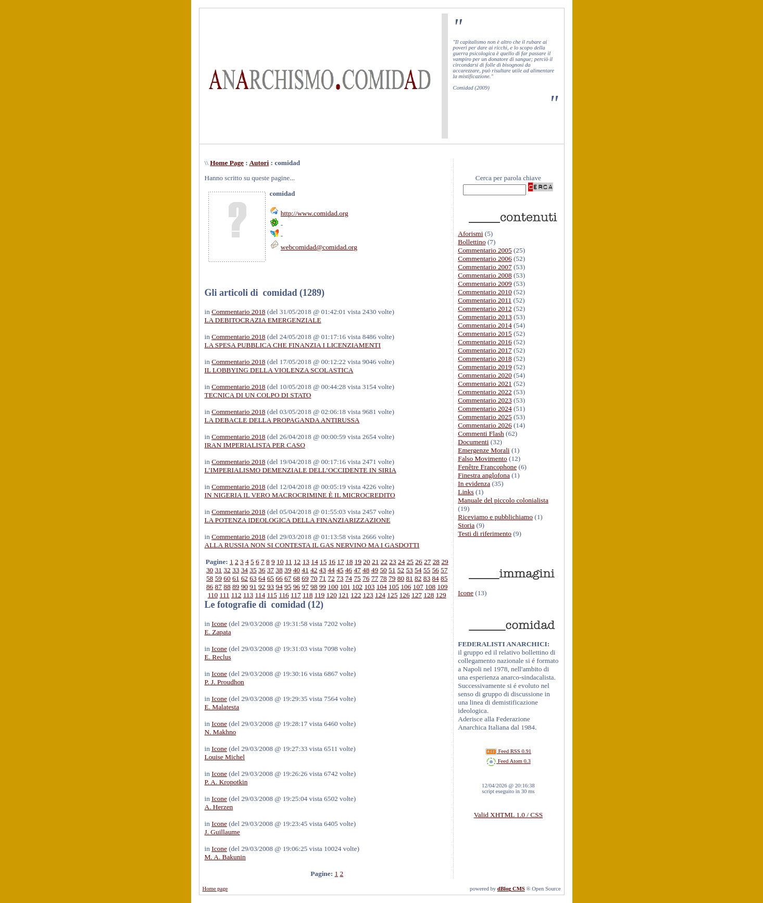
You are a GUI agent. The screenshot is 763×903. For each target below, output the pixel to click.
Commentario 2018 (238, 312)
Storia (466, 525)
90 (244, 587)
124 (380, 595)
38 (279, 570)
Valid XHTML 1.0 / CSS (508, 815)
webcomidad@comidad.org (319, 247)
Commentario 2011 (484, 300)
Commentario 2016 (484, 342)
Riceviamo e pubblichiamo (495, 517)
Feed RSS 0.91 (508, 751)
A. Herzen (219, 807)
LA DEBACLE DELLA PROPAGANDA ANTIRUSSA (282, 420)
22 (384, 562)
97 (305, 587)
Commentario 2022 (484, 392)
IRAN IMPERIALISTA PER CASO (255, 445)
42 (313, 570)
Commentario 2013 (484, 317)
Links (465, 492)
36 (261, 570)
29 (444, 562)
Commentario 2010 (484, 292)
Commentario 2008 (484, 275)
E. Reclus (218, 657)
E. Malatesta (222, 707)
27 (427, 562)
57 (444, 570)
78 (383, 578)
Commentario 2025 (484, 417)
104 (382, 587)
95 (287, 587)
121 (344, 595)
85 (444, 578)
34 (244, 570)
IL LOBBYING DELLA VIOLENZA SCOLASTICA (279, 370)
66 (279, 578)
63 (252, 578)
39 (287, 570)
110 (213, 595)
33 (235, 570)
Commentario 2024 (484, 408)
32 (226, 570)
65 (270, 578)
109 (442, 587)
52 (400, 570)
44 (331, 570)
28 (436, 562)
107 (418, 587)
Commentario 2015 (484, 333)
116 (284, 595)
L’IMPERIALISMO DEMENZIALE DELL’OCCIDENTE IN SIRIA (300, 470)
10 (280, 562)
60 (226, 578)
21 (375, 562)
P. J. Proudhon (224, 682)
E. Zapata (218, 632)
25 (410, 562)
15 (323, 562)
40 (296, 570)
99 (322, 587)
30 (209, 570)
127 (416, 595)
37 (270, 570)
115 (272, 595)
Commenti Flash (481, 433)
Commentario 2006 (484, 258)
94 (279, 587)
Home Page (227, 163)
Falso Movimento (482, 458)
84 (435, 578)
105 (394, 587)
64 (261, 578)
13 (306, 562)
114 (260, 595)
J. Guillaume (222, 832)
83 (426, 578)
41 (305, 570)
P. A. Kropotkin (226, 782)
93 (270, 587)
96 (296, 587)
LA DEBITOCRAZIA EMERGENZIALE (263, 320)
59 (218, 578)
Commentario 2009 (484, 283)
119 (320, 595)
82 (418, 578)
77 (374, 578)
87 (218, 587)
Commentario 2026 (484, 425)
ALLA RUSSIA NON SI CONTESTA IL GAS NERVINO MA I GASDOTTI (312, 545)
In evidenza (474, 483)
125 (392, 595)
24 (401, 562)
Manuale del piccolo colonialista (503, 500)
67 (287, 578)
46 (348, 570)
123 (368, 595)
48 (365, 570)
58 (209, 578)
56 (435, 570)
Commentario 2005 (484, 250)
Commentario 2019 (484, 367)
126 (404, 595)
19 (358, 562)
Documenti (473, 442)
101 (345, 587)
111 (225, 595)
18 (349, 562)
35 (252, 570)
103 (369, 587)
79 (392, 578)
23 (392, 562)
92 (261, 587)
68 (296, 578)
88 (226, 587)
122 (356, 595)
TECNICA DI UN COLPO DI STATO (258, 395)
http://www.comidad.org (314, 213)
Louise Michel (225, 757)
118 (308, 595)
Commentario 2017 (484, 350)
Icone (219, 624)
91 (252, 587)
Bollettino (471, 242)
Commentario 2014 (484, 325)
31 (218, 570)
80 (400, 578)
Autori (259, 163)
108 (430, 587)
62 (244, 578)
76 (365, 578)
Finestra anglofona (484, 475)
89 (235, 587)
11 (288, 562)
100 (333, 587)
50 (383, 570)
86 (209, 587)
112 (236, 595)
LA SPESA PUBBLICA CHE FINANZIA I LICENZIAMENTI (293, 345)
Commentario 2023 (484, 400)
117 (296, 595)
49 (374, 570)
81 (409, 578)
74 (348, 578)
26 (418, 562)
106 (406, 587)
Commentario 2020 (484, 375)
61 (235, 578)
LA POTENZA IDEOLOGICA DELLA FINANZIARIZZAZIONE (298, 520)
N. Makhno (220, 732)
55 (426, 570)
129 (441, 595)
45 (339, 570)
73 (339, 578)
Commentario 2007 (484, 267)
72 (331, 578)
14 (314, 562)
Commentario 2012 (484, 308)
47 (357, 570)
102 (357, 587)
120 (332, 595)
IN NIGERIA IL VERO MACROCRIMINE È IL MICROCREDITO (300, 495)
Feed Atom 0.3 (508, 761)
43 (322, 570)
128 (428, 595)
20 (366, 562)
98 (313, 587)
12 (297, 562)
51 (392, 570)
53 (409, 570)
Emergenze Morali (483, 450)
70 (313, 578)
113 (248, 595)
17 (340, 562)
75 (357, 578)
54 (418, 570)
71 (322, 578)
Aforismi (470, 233)
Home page (215, 889)
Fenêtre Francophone (487, 467)
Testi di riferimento (484, 533)
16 (332, 562)
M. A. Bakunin (225, 857)
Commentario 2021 (484, 383)
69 (305, 578)
